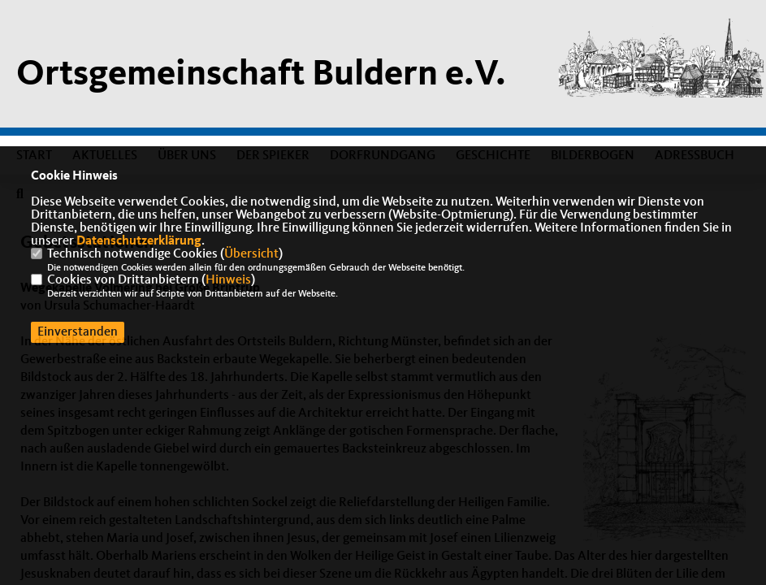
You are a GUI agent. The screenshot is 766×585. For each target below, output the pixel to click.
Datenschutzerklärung (138, 241)
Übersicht (251, 254)
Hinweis (228, 280)
